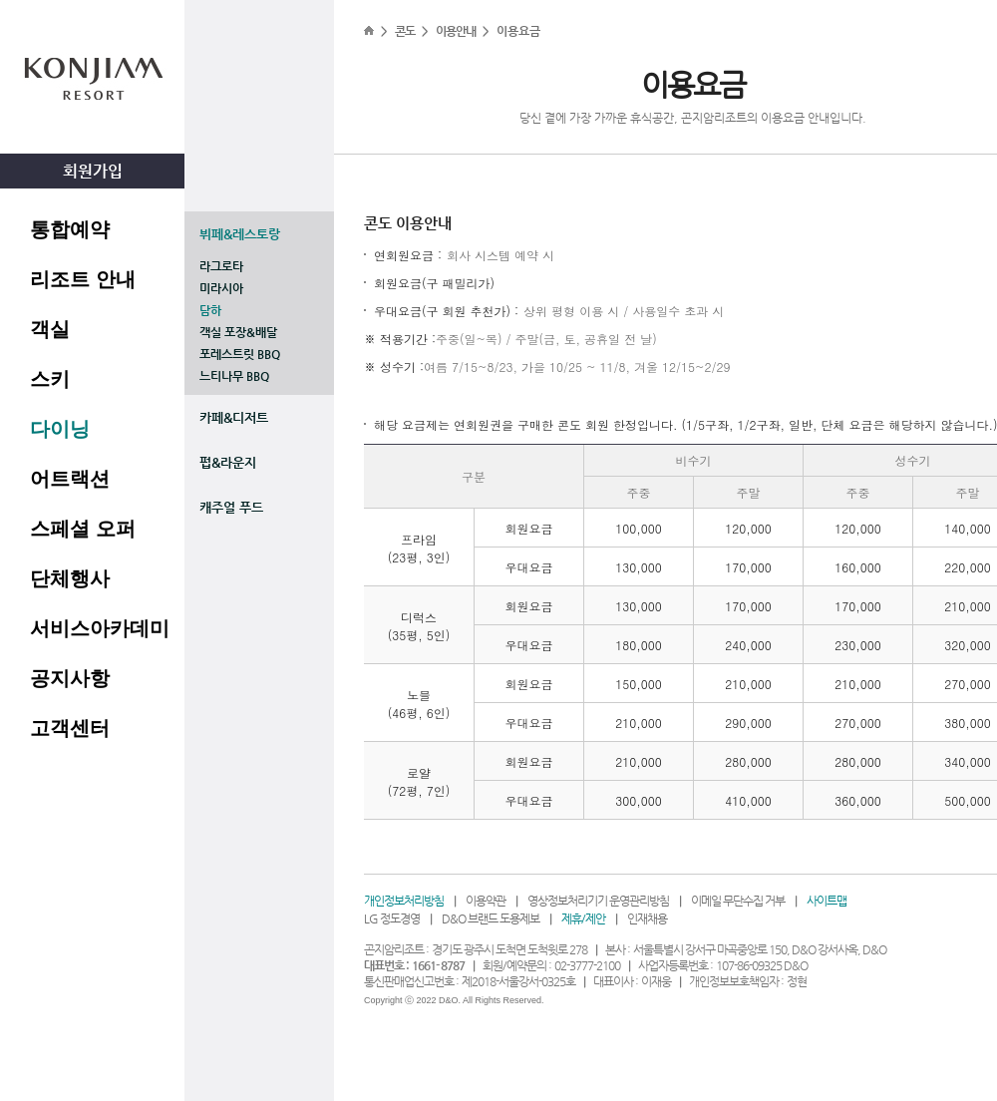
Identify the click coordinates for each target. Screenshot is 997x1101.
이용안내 (456, 31)
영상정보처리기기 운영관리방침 (598, 901)
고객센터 (70, 728)
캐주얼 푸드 (231, 507)
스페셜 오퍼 (83, 529)
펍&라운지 (227, 462)
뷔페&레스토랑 (239, 233)
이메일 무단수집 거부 (738, 901)
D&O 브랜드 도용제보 (490, 918)
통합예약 (70, 229)
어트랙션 (70, 479)
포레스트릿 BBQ (239, 354)
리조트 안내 (83, 279)
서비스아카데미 (99, 628)
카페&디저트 (233, 417)
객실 (50, 329)
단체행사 (70, 578)
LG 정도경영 (392, 918)
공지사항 (70, 678)
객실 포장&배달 (238, 332)
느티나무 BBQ (234, 376)
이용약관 (485, 901)
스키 (50, 379)
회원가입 (93, 171)
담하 (210, 310)
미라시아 (221, 288)
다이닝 (60, 429)
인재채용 (647, 918)
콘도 (405, 31)
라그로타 (221, 266)
